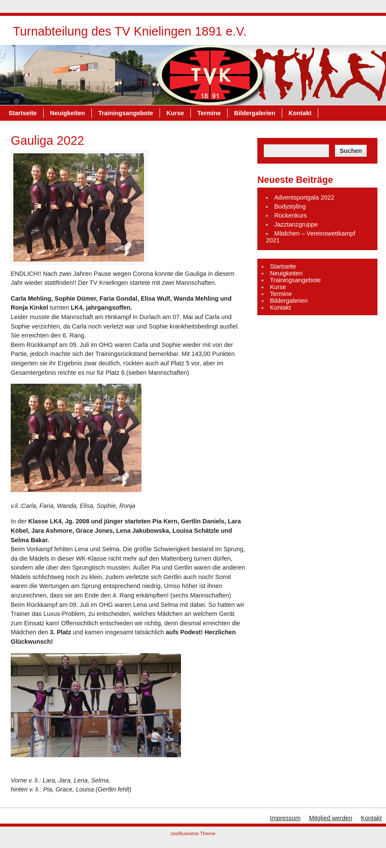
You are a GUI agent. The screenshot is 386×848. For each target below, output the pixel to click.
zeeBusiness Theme (193, 833)
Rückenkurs (290, 215)
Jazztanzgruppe (296, 224)
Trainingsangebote (125, 113)
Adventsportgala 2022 (304, 197)
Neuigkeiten (67, 113)
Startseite (23, 113)
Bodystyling (290, 206)
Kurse (175, 113)
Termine (209, 113)
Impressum (285, 818)
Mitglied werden (330, 818)
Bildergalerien (254, 113)
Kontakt (300, 113)
